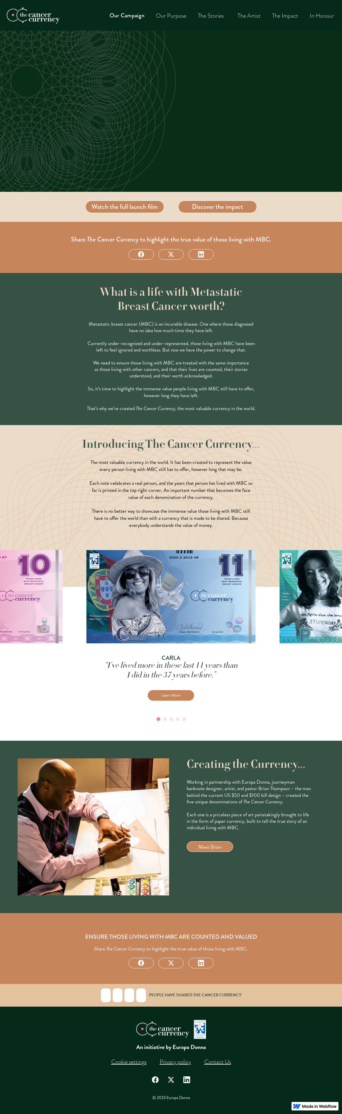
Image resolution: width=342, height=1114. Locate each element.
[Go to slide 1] (158, 719)
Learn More (170, 695)
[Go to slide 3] (171, 719)
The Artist (249, 15)
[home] (33, 15)
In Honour (322, 15)
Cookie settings (128, 1061)
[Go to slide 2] (164, 719)
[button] (212, 15)
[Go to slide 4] (177, 719)
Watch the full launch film (125, 207)
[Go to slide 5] (184, 719)
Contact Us (217, 1061)
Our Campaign (126, 15)
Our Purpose (171, 15)
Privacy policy (175, 1061)
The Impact (285, 15)
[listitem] (170, 625)
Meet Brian (210, 847)
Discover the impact (217, 207)
